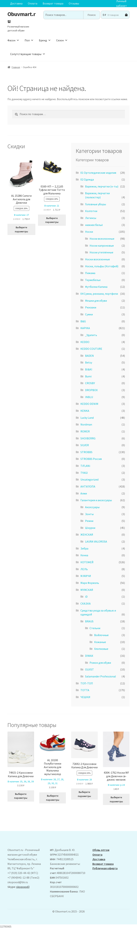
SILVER (84, 445)
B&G (83, 321)
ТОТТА (84, 690)
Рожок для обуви (100, 662)
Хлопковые (101, 649)
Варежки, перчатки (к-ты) (101, 186)
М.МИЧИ (85, 576)
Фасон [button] (13, 40)
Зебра (84, 548)
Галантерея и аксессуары (96, 500)
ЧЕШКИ (85, 697)
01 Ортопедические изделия (98, 172)
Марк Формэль (89, 583)
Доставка (16, 3)
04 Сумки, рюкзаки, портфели (99, 293)
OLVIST (89, 669)
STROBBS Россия (91, 459)
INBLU (89, 397)
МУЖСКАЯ (86, 590)
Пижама (90, 273)
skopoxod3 (22, 887)
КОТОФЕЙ (86, 562)
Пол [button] (29, 40)
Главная (16, 67)
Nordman (86, 424)
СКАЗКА (85, 603)
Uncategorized (89, 479)
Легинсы (90, 218)
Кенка (84, 555)
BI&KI (88, 369)
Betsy (88, 362)
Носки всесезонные (102, 238)
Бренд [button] (45, 40)
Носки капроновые (102, 245)
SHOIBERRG (87, 438)
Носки (89, 231)
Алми (83, 493)
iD (86, 596)
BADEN (89, 355)
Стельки (95, 628)
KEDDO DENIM (89, 404)
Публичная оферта (105, 868)
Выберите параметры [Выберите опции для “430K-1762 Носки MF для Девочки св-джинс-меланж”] (116, 799)
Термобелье (93, 280)
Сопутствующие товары (27, 54)
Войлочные (101, 635)
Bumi (88, 376)
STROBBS (86, 452)
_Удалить (91, 335)
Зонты (89, 514)
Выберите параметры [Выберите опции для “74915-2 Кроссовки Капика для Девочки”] (20, 796)
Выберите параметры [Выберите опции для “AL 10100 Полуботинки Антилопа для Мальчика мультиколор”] (52, 797)
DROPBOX (91, 390)
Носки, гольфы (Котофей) (101, 266)
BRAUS (89, 621)
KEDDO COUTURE (91, 348)
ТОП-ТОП (86, 683)
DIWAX (89, 655)
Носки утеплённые (101, 252)
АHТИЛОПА (87, 486)
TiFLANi (85, 466)
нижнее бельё (94, 225)
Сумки (89, 314)
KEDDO (84, 342)
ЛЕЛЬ (84, 569)
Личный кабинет (121, 3)
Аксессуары (92, 507)
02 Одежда (87, 179)
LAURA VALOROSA (96, 541)
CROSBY (90, 383)
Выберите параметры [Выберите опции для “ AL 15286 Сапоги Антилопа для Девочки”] (21, 229)
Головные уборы (95, 204)
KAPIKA (85, 328)
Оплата (32, 3)
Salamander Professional (100, 676)
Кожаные (100, 642)
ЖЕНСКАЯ (86, 534)
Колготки (91, 211)
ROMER (85, 431)
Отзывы (74, 3)
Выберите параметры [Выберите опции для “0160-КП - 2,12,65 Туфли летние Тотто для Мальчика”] (52, 220)
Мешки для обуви (96, 300)
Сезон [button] (62, 40)
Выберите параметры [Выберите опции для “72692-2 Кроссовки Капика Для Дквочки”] (84, 794)
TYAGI (84, 472)
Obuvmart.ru (21, 18)
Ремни (89, 521)
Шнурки (90, 528)
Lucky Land (87, 417)
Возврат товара (53, 3)
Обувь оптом (100, 850)
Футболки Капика (96, 286)
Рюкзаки (90, 307)
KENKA (84, 410)
